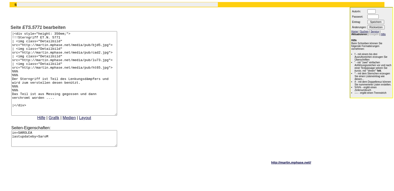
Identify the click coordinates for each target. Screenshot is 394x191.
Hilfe (47, 134)
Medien (75, 134)
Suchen (364, 31)
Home (354, 31)
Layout (91, 134)
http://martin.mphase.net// (291, 182)
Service (375, 31)
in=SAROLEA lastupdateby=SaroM (70, 156)
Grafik (60, 134)
